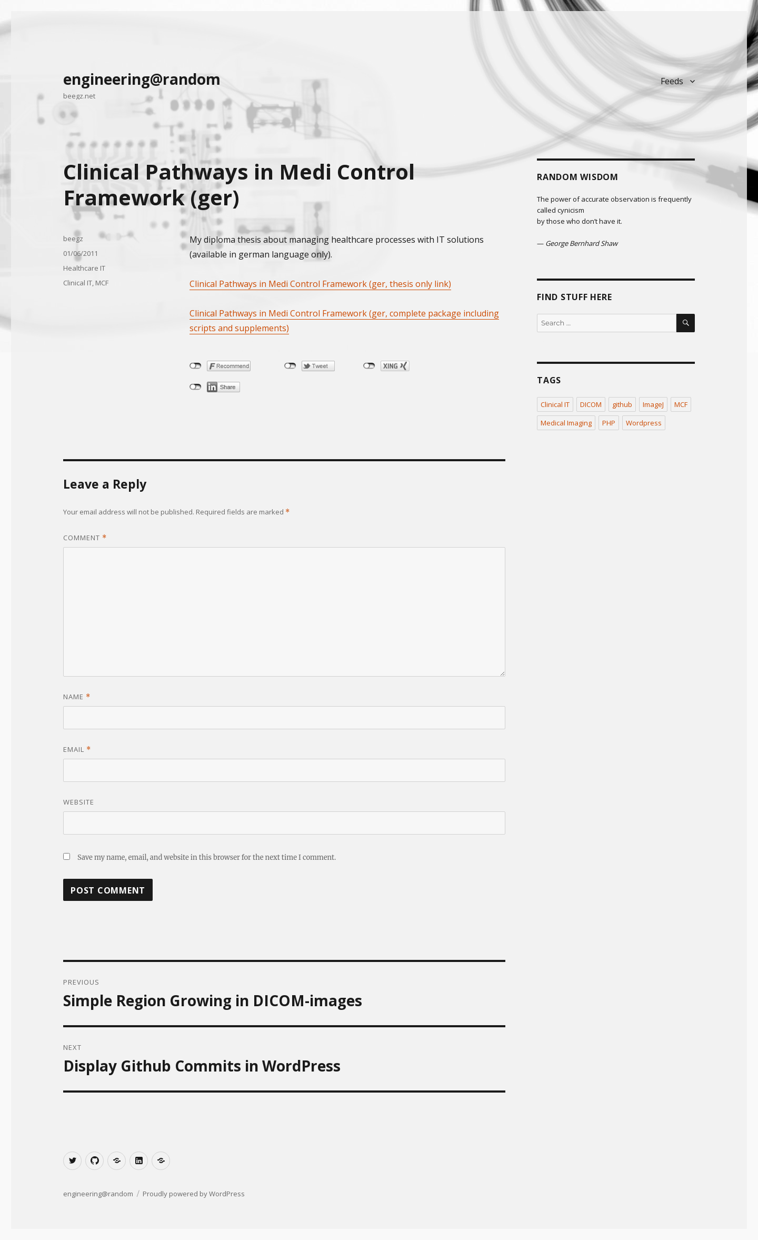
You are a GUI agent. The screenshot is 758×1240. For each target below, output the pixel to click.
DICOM (591, 404)
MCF (101, 282)
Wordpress (644, 423)
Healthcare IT (84, 268)
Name (77, 696)
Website (78, 802)
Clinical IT (77, 282)
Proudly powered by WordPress (194, 1193)
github (622, 404)
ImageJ (653, 404)
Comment (85, 537)
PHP (608, 423)
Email (77, 749)
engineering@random (142, 79)
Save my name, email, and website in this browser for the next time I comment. (206, 857)
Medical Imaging (566, 423)
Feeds (672, 81)
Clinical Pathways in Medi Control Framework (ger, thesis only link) (320, 284)
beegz (73, 238)
